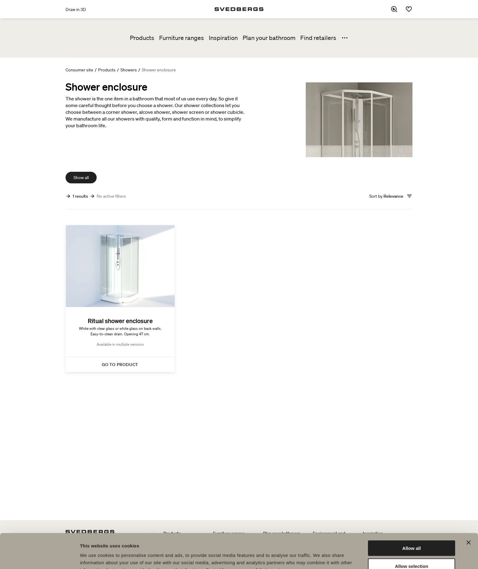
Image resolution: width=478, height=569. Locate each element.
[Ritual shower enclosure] (120, 298)
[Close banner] (468, 510)
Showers (128, 70)
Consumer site (79, 70)
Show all (81, 177)
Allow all (411, 515)
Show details (320, 557)
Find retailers (318, 37)
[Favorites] (408, 9)
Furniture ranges (181, 37)
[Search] (394, 9)
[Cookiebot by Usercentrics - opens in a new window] (39, 557)
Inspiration (223, 37)
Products (142, 37)
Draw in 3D (76, 9)
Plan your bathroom (269, 37)
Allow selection (411, 533)
